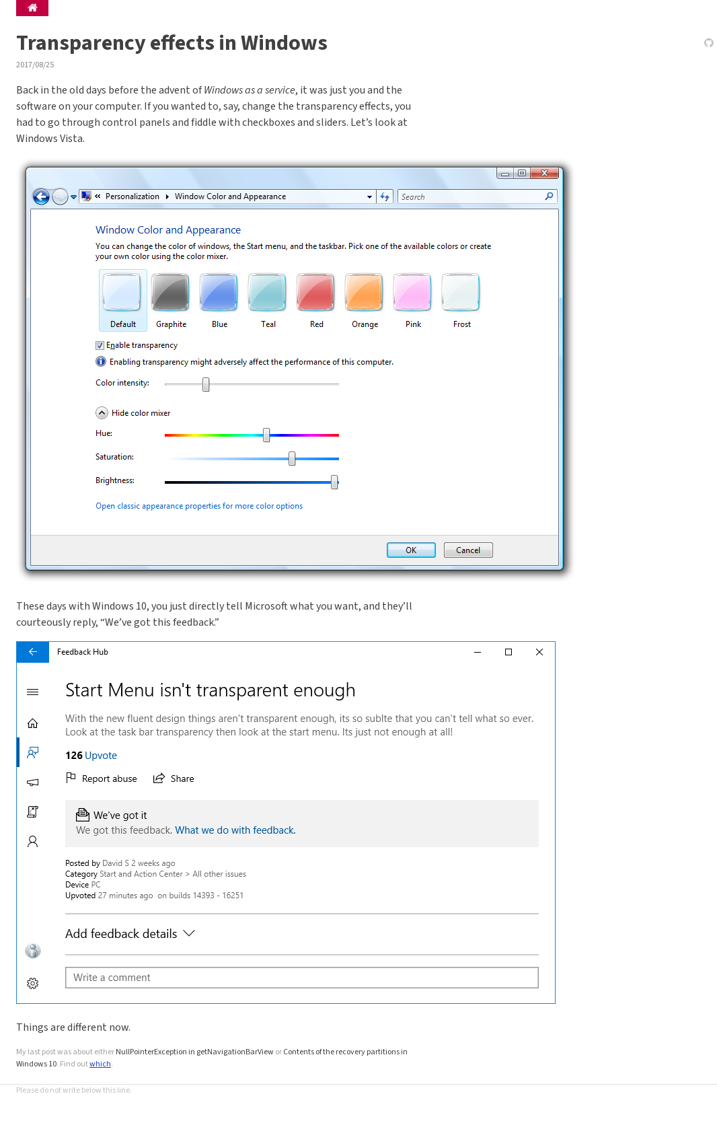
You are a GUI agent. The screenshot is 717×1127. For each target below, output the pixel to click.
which (100, 1064)
